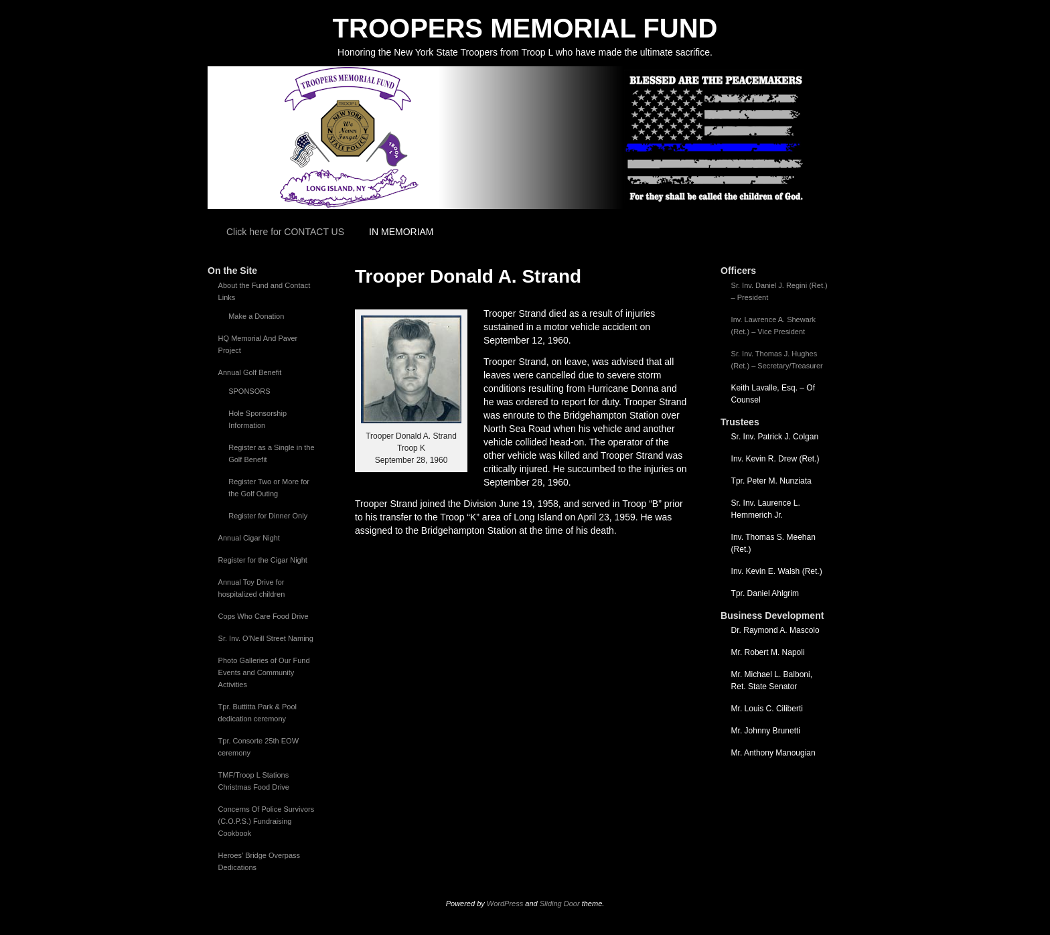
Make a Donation (256, 316)
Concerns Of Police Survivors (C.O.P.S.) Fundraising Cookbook (266, 821)
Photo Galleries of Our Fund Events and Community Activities (264, 672)
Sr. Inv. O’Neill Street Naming (265, 638)
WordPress (505, 904)
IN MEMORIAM (401, 231)
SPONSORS (249, 391)
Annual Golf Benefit (250, 372)
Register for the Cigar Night (262, 560)
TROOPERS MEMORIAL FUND (525, 28)
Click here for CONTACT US (285, 231)
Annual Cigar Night (249, 538)
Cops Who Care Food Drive (263, 616)
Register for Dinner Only (267, 516)
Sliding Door (560, 904)
